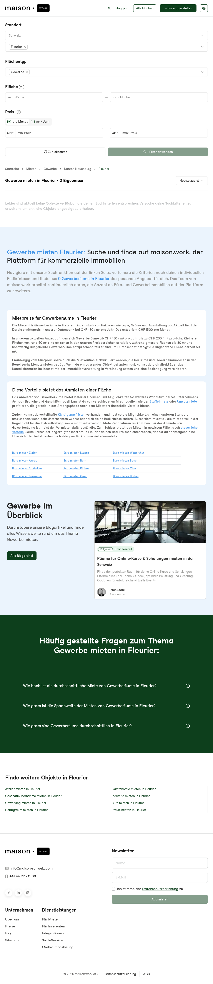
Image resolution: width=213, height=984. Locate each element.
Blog (8, 933)
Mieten (31, 169)
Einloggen (117, 8)
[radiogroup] (28, 122)
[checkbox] (113, 889)
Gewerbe (50, 169)
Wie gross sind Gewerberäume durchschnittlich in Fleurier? (106, 726)
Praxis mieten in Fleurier (129, 810)
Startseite (12, 169)
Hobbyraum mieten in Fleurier (26, 810)
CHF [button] (10, 133)
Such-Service (52, 940)
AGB (146, 974)
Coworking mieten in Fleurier (25, 803)
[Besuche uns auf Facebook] (8, 892)
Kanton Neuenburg (77, 169)
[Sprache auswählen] (204, 8)
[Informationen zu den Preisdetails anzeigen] (19, 112)
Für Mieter (50, 919)
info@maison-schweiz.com (29, 868)
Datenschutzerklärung (160, 889)
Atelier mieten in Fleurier (22, 789)
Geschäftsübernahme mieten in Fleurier (33, 796)
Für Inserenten (53, 926)
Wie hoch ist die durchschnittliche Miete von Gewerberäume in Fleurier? (106, 685)
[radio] (9, 121)
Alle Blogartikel (21, 555)
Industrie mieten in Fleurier (131, 796)
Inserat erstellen (178, 8)
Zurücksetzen (55, 152)
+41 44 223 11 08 (20, 876)
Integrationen (53, 933)
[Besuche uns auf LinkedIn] (18, 892)
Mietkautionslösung (57, 947)
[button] (18, 47)
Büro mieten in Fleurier (128, 803)
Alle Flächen (144, 8)
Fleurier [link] (104, 169)
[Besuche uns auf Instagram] (27, 892)
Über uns (12, 919)
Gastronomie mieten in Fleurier (134, 789)
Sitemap (12, 940)
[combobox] (106, 35)
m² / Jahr (43, 121)
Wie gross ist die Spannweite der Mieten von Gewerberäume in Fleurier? (106, 706)
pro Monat (20, 121)
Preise (10, 926)
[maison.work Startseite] (27, 8)
